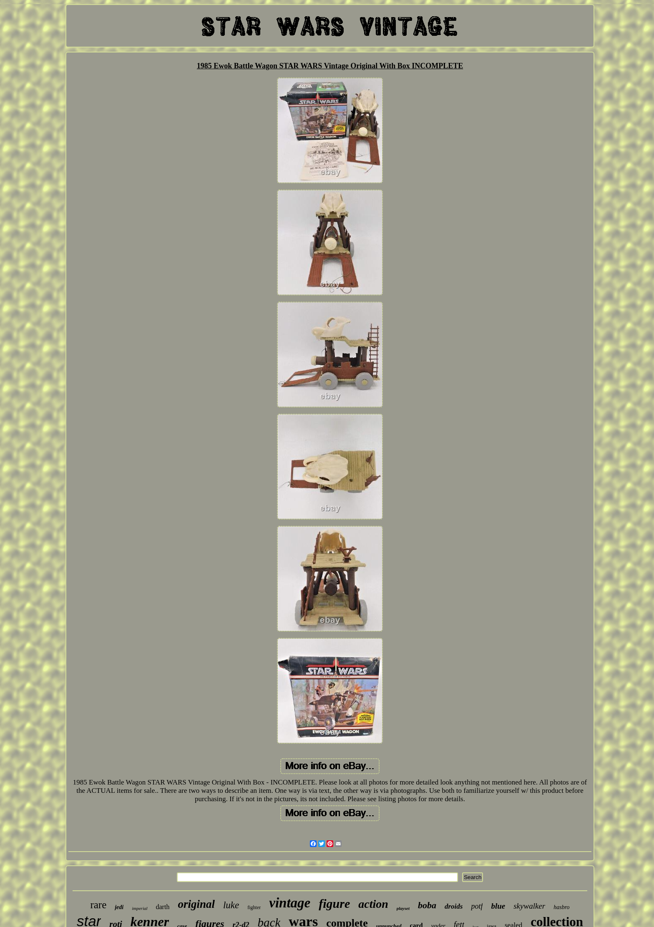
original (196, 904)
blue (498, 906)
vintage (289, 902)
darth (163, 906)
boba (427, 905)
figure (334, 903)
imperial (139, 908)
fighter (254, 907)
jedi (119, 907)
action (373, 903)
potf (477, 906)
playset (403, 908)
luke (231, 905)
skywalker (529, 906)
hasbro (561, 907)
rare (98, 904)
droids (454, 906)
